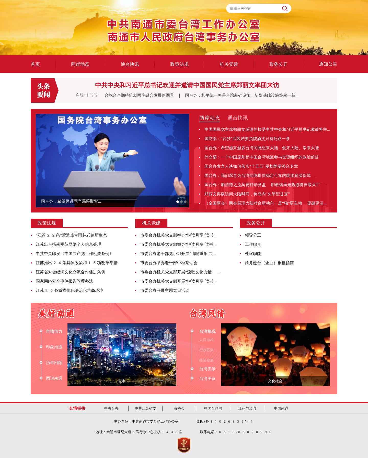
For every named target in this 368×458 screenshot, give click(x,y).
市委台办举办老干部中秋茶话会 (169, 262)
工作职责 (253, 244)
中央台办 (111, 408)
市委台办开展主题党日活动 (164, 290)
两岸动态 (209, 118)
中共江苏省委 (145, 408)
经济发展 (206, 360)
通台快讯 (237, 118)
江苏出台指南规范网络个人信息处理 (68, 244)
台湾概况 (207, 331)
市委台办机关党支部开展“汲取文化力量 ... (180, 272)
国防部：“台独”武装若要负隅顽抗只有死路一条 (247, 138)
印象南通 (54, 347)
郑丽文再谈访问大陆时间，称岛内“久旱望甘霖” (247, 193)
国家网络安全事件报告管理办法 (64, 281)
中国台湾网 (213, 408)
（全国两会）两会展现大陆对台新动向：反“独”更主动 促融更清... (265, 203)
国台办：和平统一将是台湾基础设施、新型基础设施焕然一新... (241, 95)
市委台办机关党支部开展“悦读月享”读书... (178, 281)
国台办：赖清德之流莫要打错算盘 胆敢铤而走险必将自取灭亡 (262, 184)
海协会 (179, 408)
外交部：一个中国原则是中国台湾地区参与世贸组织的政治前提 (261, 157)
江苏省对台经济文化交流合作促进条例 (70, 272)
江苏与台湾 (247, 408)
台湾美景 (207, 368)
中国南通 (281, 408)
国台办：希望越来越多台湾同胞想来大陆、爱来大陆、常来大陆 (261, 147)
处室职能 (253, 253)
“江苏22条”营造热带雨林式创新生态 (71, 235)
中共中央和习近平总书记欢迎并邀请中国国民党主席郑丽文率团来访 (187, 85)
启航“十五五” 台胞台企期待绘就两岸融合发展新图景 (127, 95)
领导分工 (253, 235)
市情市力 (54, 331)
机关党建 (151, 223)
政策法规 (47, 223)
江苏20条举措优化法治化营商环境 (69, 290)
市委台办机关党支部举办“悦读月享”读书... (178, 235)
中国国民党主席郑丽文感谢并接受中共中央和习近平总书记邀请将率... (267, 129)
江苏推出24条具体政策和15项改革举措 (77, 262)
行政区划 (206, 350)
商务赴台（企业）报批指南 (269, 262)
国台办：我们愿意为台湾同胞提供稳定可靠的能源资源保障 (257, 175)
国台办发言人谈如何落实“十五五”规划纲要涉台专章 (251, 166)
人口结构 (206, 340)
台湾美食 (207, 378)
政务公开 (256, 223)
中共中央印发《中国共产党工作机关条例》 (74, 253)
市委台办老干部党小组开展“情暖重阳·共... (178, 253)
